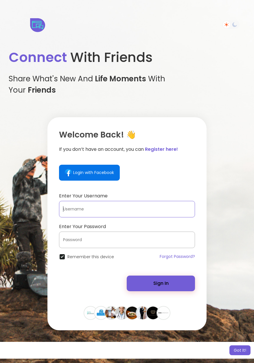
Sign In (161, 283)
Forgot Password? (177, 256)
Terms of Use (105, 341)
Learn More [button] (179, 350)
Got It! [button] (240, 350)
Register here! (161, 149)
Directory (194, 341)
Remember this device (90, 257)
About (178, 341)
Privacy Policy (133, 341)
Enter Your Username (83, 195)
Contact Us (159, 341)
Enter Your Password (82, 226)
